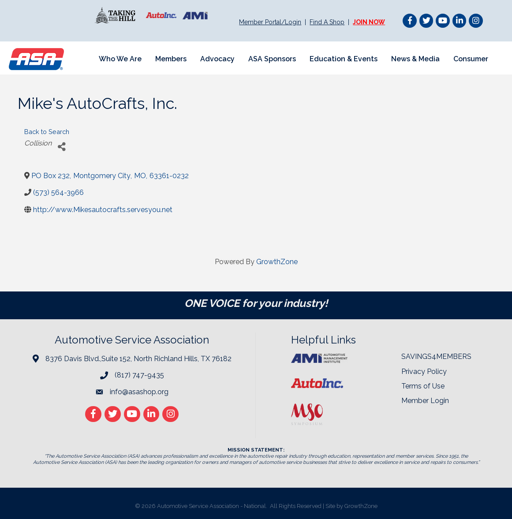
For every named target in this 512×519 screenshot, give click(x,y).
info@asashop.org (139, 392)
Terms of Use (423, 386)
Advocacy (217, 59)
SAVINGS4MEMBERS (436, 356)
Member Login (425, 400)
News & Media (415, 59)
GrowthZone (277, 262)
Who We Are (119, 59)
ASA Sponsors (271, 59)
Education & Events (343, 59)
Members (170, 59)
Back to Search (46, 131)
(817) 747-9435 (139, 375)
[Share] (61, 147)
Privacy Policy (424, 371)
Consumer (470, 59)
